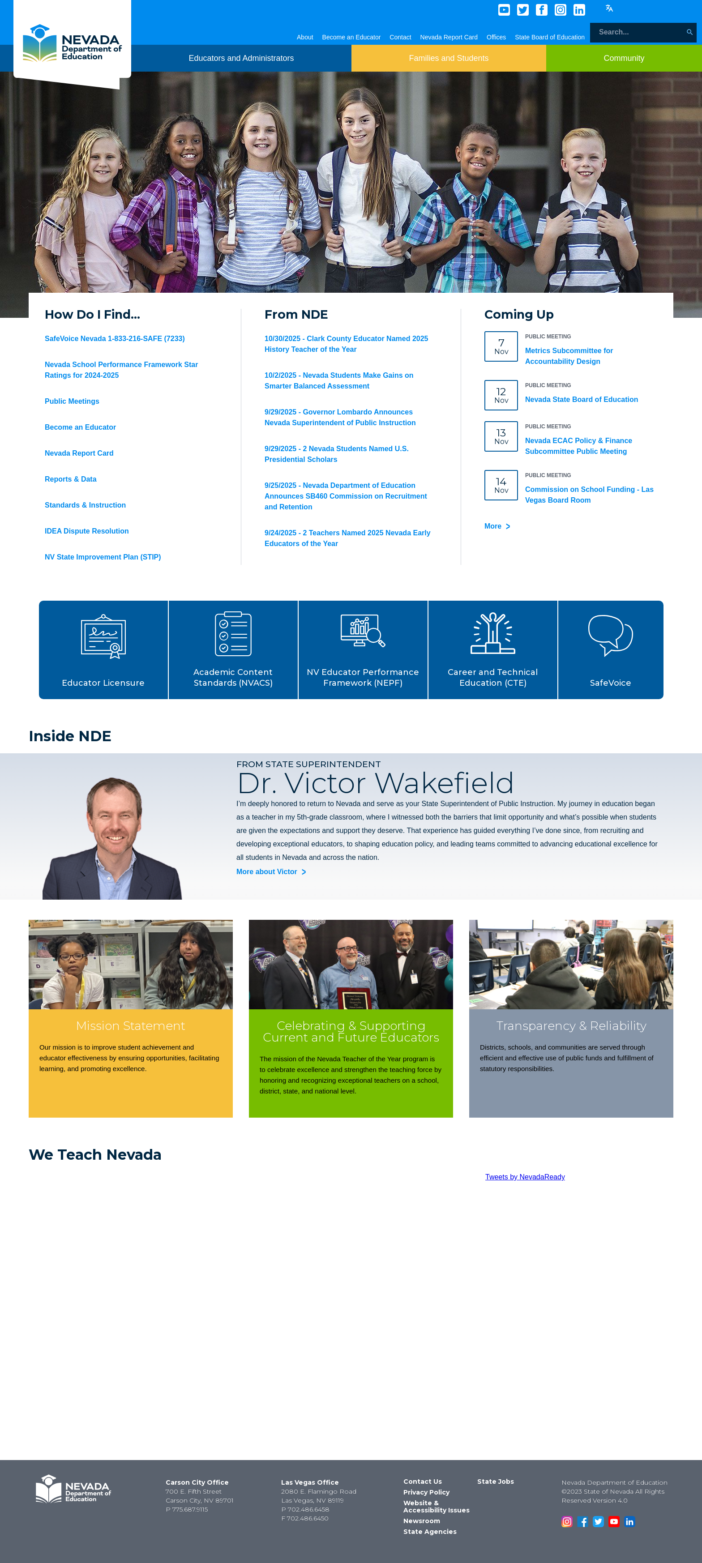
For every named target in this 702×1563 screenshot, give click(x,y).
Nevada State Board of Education (581, 399)
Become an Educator (351, 37)
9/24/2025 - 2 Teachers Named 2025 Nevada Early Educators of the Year (348, 538)
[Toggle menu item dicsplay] (241, 58)
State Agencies (430, 1532)
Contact (400, 37)
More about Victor (266, 872)
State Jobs (495, 1482)
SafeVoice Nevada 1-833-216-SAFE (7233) (115, 338)
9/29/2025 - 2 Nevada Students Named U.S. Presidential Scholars (337, 454)
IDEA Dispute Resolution (87, 531)
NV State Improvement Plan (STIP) (103, 557)
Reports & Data (71, 479)
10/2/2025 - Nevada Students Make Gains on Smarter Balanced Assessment (339, 381)
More (492, 526)
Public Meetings (72, 401)
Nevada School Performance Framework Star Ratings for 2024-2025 (121, 370)
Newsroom (421, 1521)
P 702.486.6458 (305, 1509)
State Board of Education (550, 37)
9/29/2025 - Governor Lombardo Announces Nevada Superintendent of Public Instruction (340, 417)
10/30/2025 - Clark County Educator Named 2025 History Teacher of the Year (346, 344)
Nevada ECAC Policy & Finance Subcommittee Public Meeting (578, 446)
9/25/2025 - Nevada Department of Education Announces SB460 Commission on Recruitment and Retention (346, 496)
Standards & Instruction (85, 505)
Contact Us (422, 1482)
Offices (496, 37)
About (305, 37)
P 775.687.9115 (187, 1509)
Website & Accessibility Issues (436, 1506)
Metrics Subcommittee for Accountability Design (569, 356)
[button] (104, 650)
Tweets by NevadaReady (525, 1177)
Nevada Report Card (449, 37)
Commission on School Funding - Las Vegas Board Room (589, 495)
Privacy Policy (426, 1492)
